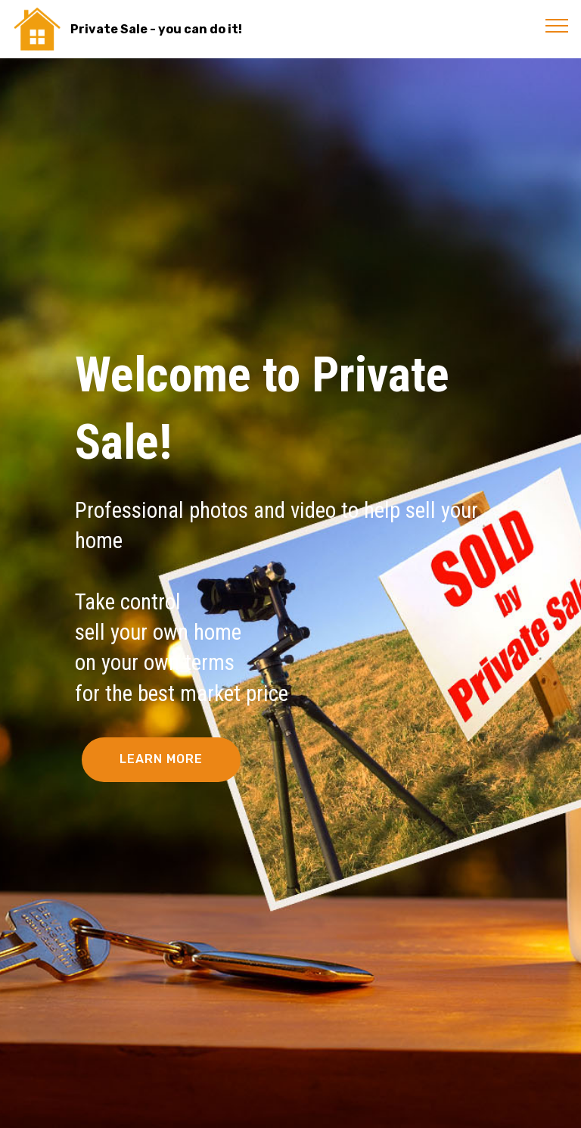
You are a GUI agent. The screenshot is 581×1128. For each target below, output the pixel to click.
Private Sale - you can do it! (156, 29)
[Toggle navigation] (557, 25)
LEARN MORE (161, 759)
